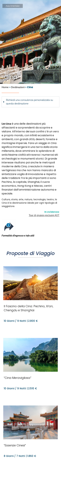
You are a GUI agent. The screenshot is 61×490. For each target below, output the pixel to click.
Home (5, 87)
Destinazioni (18, 87)
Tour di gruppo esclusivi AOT (44, 215)
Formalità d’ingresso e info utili (18, 235)
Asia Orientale (13, 6)
